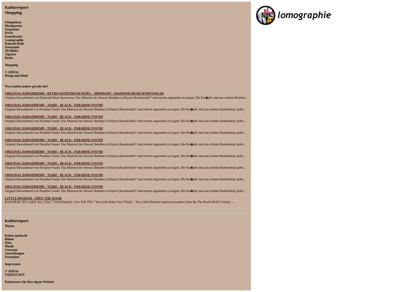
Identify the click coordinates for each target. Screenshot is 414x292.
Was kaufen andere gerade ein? (26, 86)
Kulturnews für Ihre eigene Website (29, 282)
